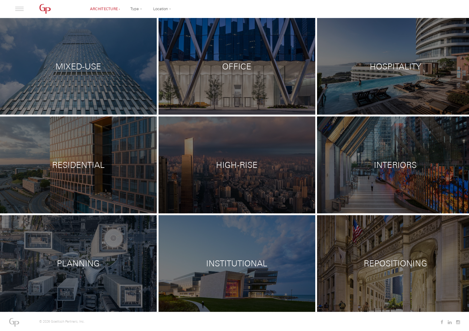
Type (134, 9)
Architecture (104, 9)
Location (160, 9)
